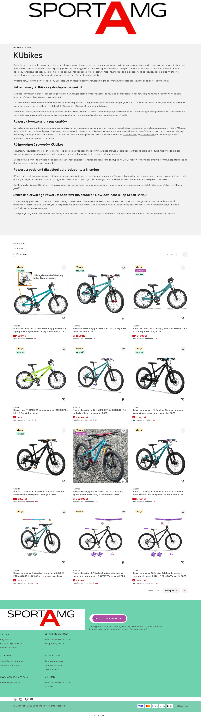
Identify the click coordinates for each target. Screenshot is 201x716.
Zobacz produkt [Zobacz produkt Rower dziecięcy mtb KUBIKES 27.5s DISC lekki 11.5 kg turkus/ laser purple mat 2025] (123, 399)
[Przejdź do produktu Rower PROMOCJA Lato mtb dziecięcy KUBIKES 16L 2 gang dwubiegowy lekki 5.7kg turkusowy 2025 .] (41, 293)
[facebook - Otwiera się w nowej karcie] (26, 699)
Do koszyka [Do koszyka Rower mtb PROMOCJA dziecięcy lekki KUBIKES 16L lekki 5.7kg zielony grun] (63, 399)
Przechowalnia (52, 669)
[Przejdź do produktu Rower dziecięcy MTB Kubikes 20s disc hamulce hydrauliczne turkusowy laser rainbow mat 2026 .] (160, 456)
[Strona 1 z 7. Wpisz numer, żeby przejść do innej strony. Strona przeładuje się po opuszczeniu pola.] (175, 254)
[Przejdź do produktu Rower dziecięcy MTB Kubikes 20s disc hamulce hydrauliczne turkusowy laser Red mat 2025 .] (100, 456)
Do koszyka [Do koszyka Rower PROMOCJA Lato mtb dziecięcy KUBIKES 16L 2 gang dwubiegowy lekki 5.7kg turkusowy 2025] (63, 318)
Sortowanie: (18, 248)
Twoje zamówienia (54, 660)
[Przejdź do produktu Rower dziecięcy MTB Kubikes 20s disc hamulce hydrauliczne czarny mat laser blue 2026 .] (160, 374)
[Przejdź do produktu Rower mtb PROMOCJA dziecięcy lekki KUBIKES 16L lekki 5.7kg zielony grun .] (41, 374)
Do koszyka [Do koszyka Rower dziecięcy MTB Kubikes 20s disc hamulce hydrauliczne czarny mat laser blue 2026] (182, 399)
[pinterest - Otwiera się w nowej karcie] (15, 699)
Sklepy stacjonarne (54, 643)
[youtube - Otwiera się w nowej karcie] (32, 699)
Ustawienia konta (53, 665)
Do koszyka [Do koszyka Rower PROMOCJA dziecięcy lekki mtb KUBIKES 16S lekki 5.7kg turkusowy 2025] (182, 318)
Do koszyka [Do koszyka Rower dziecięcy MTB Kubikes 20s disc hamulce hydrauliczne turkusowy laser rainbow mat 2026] (182, 481)
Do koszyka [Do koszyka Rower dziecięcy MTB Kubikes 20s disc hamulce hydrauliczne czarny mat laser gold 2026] (63, 481)
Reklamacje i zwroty (10, 682)
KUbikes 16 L (130, 134)
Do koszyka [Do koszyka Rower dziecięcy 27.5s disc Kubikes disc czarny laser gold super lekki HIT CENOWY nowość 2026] (123, 562)
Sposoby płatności (9, 665)
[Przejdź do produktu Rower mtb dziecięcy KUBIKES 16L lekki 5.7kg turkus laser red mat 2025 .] (100, 293)
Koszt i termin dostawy (11, 660)
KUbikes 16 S (148, 134)
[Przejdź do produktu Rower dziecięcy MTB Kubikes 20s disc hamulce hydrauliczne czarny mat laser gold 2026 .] (41, 456)
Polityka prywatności (11, 643)
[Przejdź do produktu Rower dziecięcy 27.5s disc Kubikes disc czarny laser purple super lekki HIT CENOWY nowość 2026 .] (160, 537)
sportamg (17, 47)
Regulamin (5, 639)
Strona (169, 254)
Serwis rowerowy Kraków (58, 639)
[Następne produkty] (171, 590)
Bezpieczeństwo (8, 647)
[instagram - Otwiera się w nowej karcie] (20, 699)
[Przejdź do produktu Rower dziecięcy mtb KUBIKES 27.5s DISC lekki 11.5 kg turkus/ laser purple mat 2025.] (100, 374)
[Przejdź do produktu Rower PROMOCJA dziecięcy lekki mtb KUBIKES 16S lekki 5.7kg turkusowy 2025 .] (160, 293)
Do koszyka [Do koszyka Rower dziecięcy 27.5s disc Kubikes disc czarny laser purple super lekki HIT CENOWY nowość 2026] (182, 562)
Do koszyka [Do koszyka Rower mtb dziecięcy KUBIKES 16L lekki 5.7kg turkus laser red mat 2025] (123, 318)
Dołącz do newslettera (109, 618)
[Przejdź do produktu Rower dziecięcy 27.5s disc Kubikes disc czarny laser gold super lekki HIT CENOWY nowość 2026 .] (100, 537)
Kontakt (49, 686)
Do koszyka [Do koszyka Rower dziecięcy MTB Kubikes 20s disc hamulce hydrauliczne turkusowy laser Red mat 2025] (123, 481)
